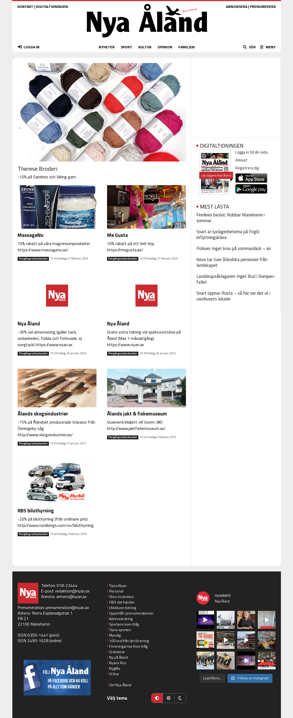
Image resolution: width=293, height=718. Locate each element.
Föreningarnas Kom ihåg (128, 646)
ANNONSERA (236, 6)
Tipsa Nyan (118, 585)
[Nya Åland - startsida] (147, 38)
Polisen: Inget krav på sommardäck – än (233, 248)
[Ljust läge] (168, 698)
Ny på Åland (118, 657)
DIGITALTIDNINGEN (52, 6)
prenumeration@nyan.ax (67, 607)
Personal (116, 591)
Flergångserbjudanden (33, 259)
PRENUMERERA (263, 6)
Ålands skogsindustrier (43, 413)
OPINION (165, 47)
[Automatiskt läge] (157, 698)
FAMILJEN (186, 47)
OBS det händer (122, 602)
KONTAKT (25, 6)
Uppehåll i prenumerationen (131, 613)
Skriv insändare (121, 596)
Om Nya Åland (120, 685)
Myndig (115, 635)
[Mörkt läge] (180, 698)
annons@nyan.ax (71, 596)
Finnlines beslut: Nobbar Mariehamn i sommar (230, 217)
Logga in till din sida (251, 152)
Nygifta (114, 668)
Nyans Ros (117, 662)
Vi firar (114, 674)
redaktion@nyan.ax (72, 591)
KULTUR (144, 47)
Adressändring (121, 618)
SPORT (126, 47)
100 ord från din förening (129, 640)
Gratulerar (117, 651)
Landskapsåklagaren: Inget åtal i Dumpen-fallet (235, 279)
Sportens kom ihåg (124, 624)
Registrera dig (247, 168)
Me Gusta (117, 235)
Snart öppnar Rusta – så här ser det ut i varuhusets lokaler (233, 296)
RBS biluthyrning (36, 510)
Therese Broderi (37, 168)
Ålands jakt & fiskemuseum (137, 413)
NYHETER (107, 47)
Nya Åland (29, 323)
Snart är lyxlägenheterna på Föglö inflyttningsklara (228, 234)
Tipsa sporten (120, 629)
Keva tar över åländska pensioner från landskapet (231, 262)
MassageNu (30, 235)
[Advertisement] (236, 96)
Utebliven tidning (122, 607)
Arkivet (241, 160)
